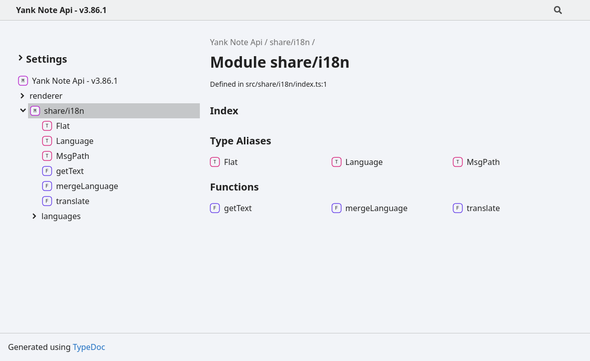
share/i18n (289, 42)
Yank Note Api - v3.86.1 (61, 10)
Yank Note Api (236, 42)
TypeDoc (89, 346)
